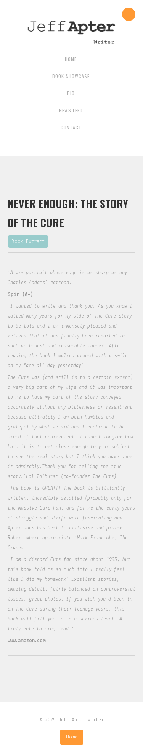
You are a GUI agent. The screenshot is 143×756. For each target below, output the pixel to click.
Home (71, 737)
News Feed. (71, 110)
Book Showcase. (71, 76)
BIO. (71, 93)
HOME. (71, 59)
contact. (72, 127)
